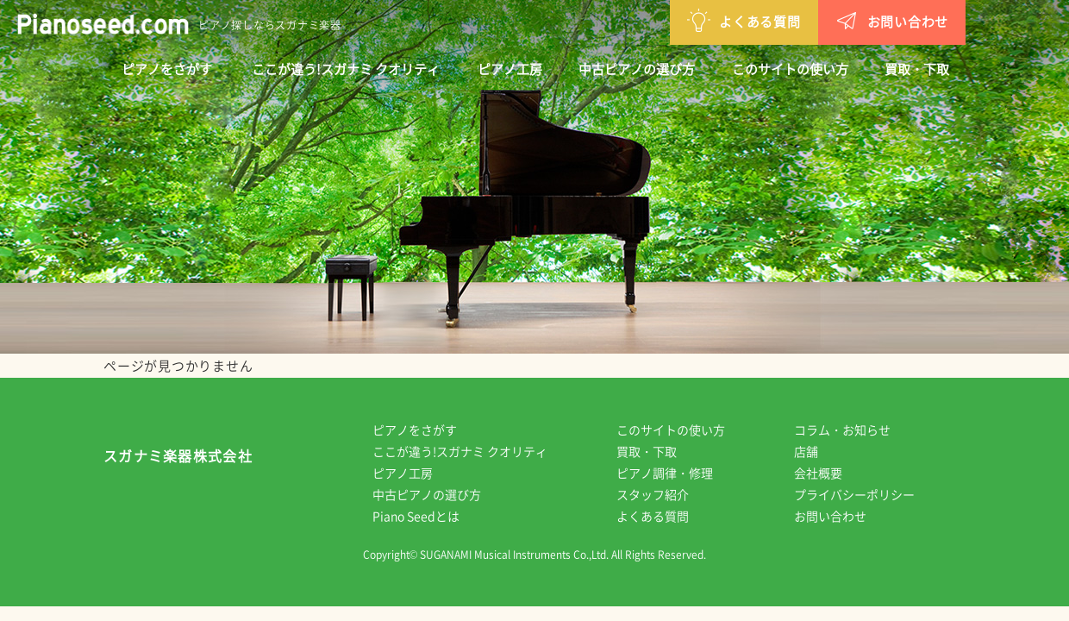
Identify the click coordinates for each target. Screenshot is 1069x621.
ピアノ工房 (510, 69)
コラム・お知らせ (854, 429)
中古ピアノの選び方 (636, 69)
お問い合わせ (803, 20)
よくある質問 (654, 20)
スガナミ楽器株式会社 (178, 459)
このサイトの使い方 (790, 69)
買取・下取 (917, 69)
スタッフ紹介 (664, 494)
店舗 (818, 451)
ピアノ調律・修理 (676, 472)
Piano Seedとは (428, 515)
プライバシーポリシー (866, 494)
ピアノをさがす (167, 69)
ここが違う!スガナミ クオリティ (346, 69)
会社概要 (830, 472)
